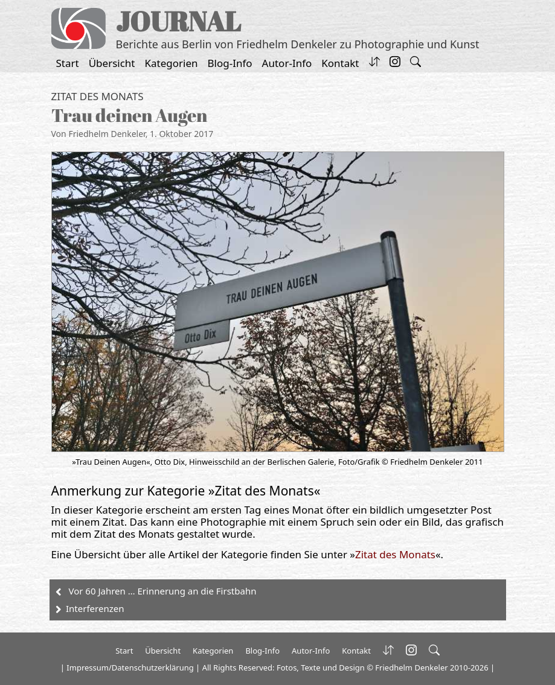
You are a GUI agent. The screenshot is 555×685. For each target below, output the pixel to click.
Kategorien (171, 63)
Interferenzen (95, 608)
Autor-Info (287, 63)
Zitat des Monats (97, 96)
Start (67, 63)
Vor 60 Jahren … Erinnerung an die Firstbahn (163, 591)
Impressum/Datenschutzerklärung (129, 667)
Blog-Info (230, 63)
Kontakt (340, 63)
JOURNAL (178, 20)
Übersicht (112, 63)
